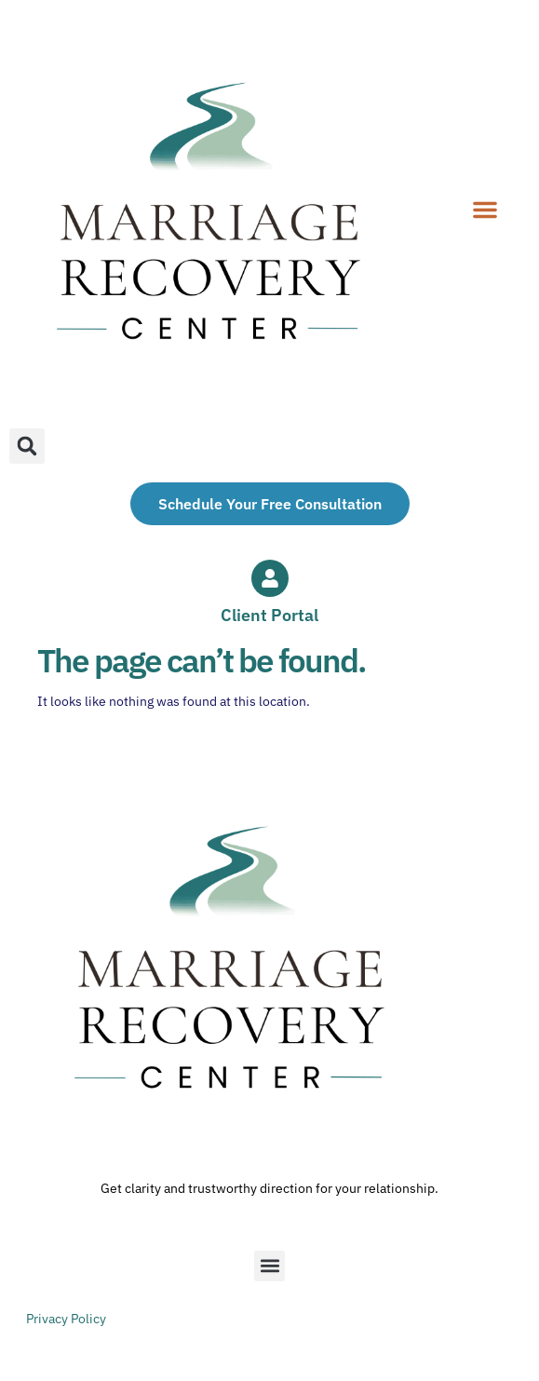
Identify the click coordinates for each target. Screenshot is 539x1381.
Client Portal (269, 615)
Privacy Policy (66, 1318)
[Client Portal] (270, 578)
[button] (485, 209)
